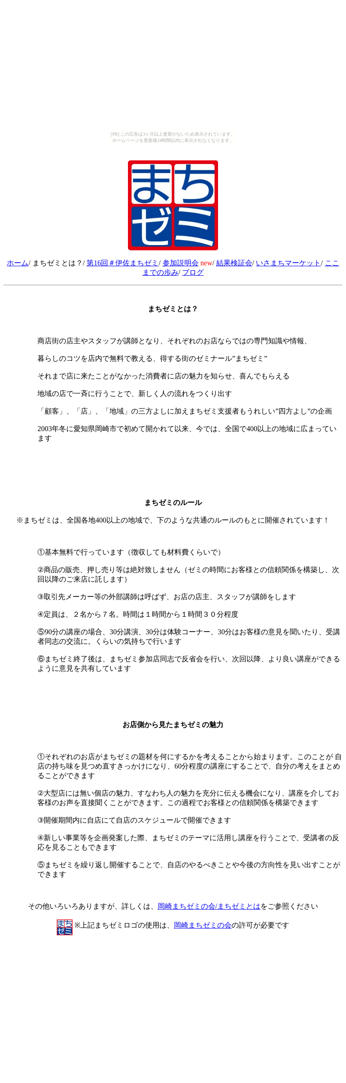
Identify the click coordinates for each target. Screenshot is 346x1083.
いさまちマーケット (288, 263)
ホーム (17, 263)
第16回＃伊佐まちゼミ (122, 263)
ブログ (193, 272)
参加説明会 (181, 263)
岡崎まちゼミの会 (203, 925)
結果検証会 (234, 263)
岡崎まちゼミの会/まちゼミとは (209, 906)
